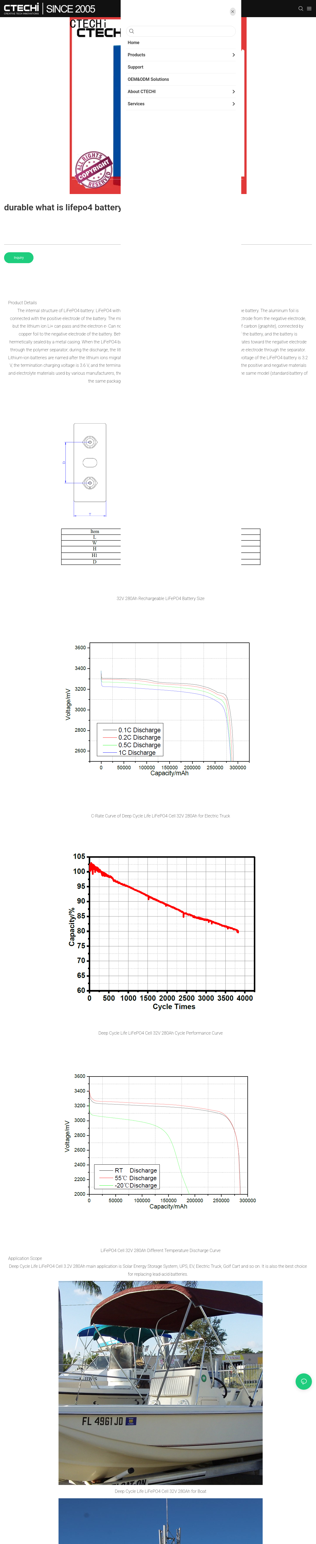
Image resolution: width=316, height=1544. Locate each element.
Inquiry (19, 258)
